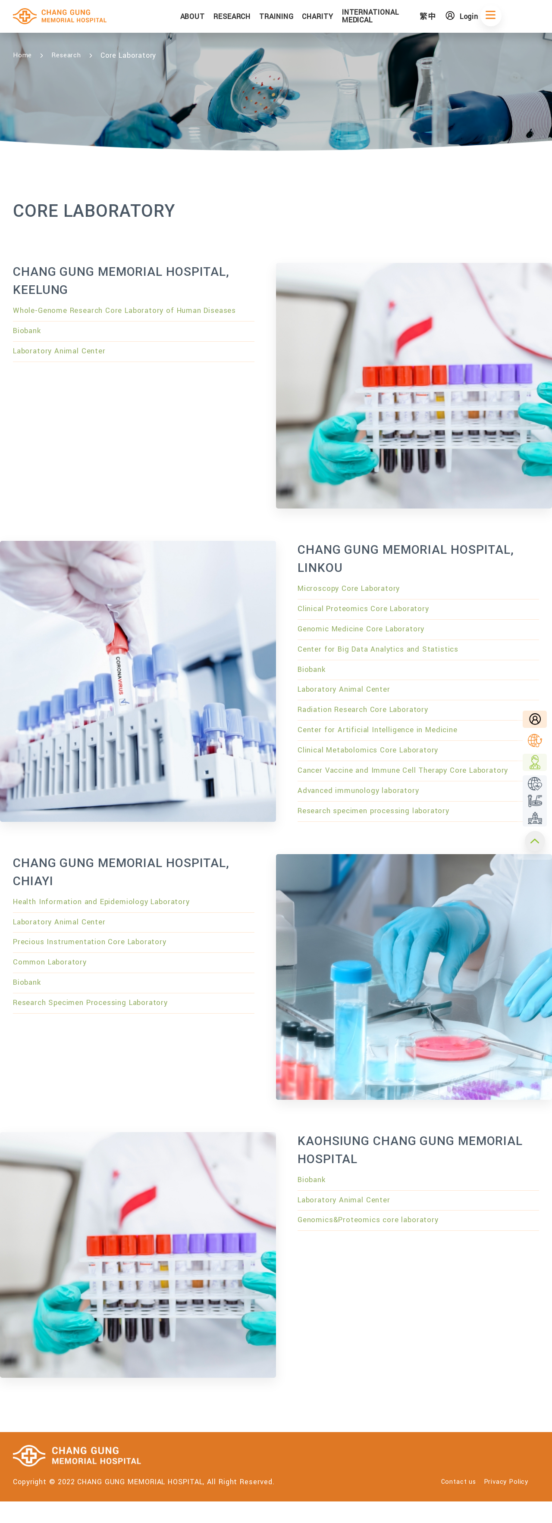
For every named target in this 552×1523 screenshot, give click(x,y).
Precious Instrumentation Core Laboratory (96, 968)
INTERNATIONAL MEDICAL (398, 17)
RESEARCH (259, 17)
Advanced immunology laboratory (363, 809)
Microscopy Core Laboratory (353, 590)
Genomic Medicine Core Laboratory (366, 634)
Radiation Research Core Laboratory (369, 721)
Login (489, 17)
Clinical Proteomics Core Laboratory (368, 612)
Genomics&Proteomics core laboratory (374, 1246)
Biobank (28, 347)
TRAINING (304, 17)
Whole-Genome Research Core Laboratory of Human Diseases (115, 318)
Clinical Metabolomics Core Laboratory (373, 765)
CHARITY (345, 17)
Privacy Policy (503, 1503)
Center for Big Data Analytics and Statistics (384, 656)
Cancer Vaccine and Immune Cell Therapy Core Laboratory (411, 787)
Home (23, 55)
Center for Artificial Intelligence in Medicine (382, 743)
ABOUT (219, 17)
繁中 (449, 17)
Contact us (447, 1503)
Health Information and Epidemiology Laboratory (108, 924)
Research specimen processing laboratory (380, 831)
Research (69, 55)
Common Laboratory (53, 990)
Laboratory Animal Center (63, 369)
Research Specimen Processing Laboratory (97, 1034)
